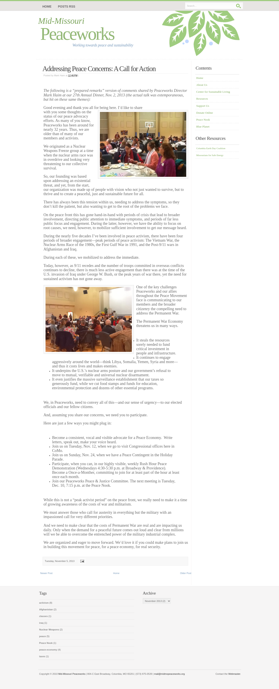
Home (47, 6)
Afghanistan (46, 609)
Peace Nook (203, 119)
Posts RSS (66, 6)
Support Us (202, 105)
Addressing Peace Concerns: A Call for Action (99, 69)
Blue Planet (203, 126)
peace (43, 636)
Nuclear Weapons (49, 629)
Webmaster (234, 674)
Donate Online (204, 112)
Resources (202, 98)
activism (44, 602)
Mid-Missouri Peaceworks (71, 674)
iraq (41, 623)
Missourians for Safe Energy (210, 155)
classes (44, 616)
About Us (201, 84)
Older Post (185, 573)
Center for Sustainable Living (213, 91)
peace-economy (48, 649)
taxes (42, 656)
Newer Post (46, 573)
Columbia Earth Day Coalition (210, 148)
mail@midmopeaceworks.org (169, 674)
